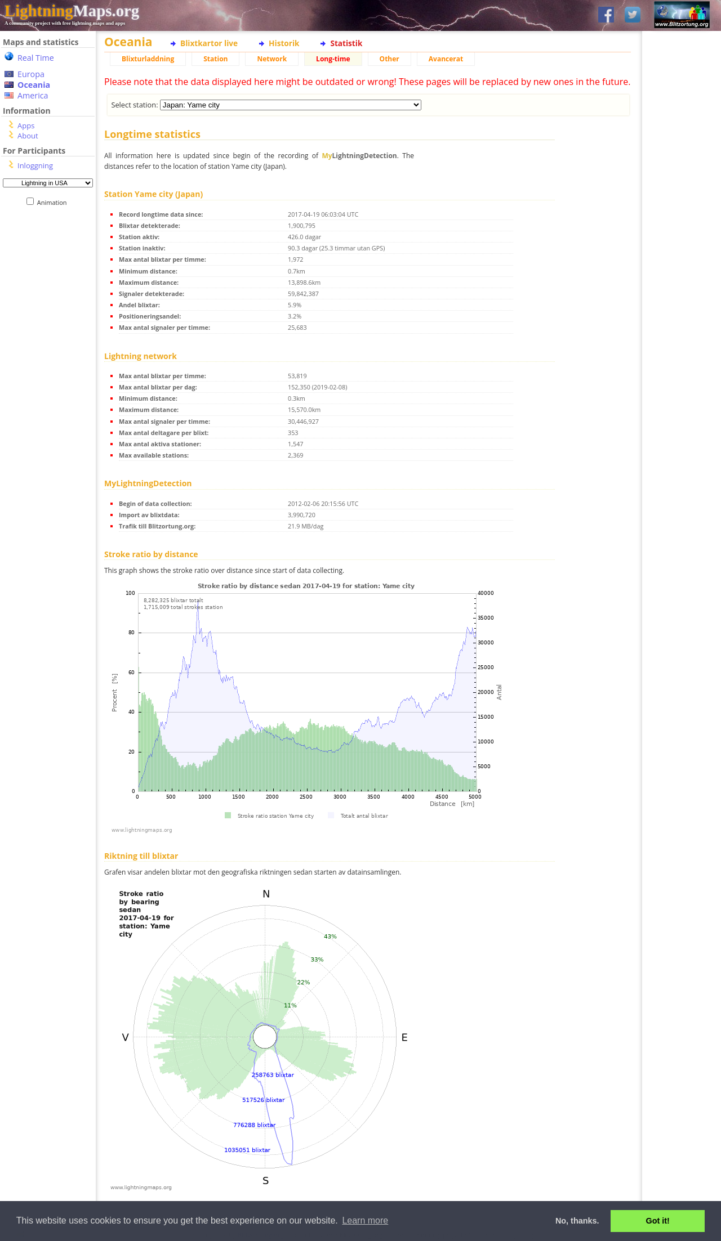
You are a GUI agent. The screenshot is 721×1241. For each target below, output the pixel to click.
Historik (284, 43)
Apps (25, 125)
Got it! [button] (658, 1220)
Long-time (333, 59)
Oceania (33, 84)
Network (272, 59)
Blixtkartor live (209, 43)
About (27, 136)
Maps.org (72, 11)
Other (389, 59)
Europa (30, 74)
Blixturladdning (148, 59)
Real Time (35, 57)
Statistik (346, 43)
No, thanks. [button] (577, 1220)
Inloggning (35, 165)
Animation (54, 202)
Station (215, 59)
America (32, 95)
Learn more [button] (365, 1220)
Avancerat (446, 59)
